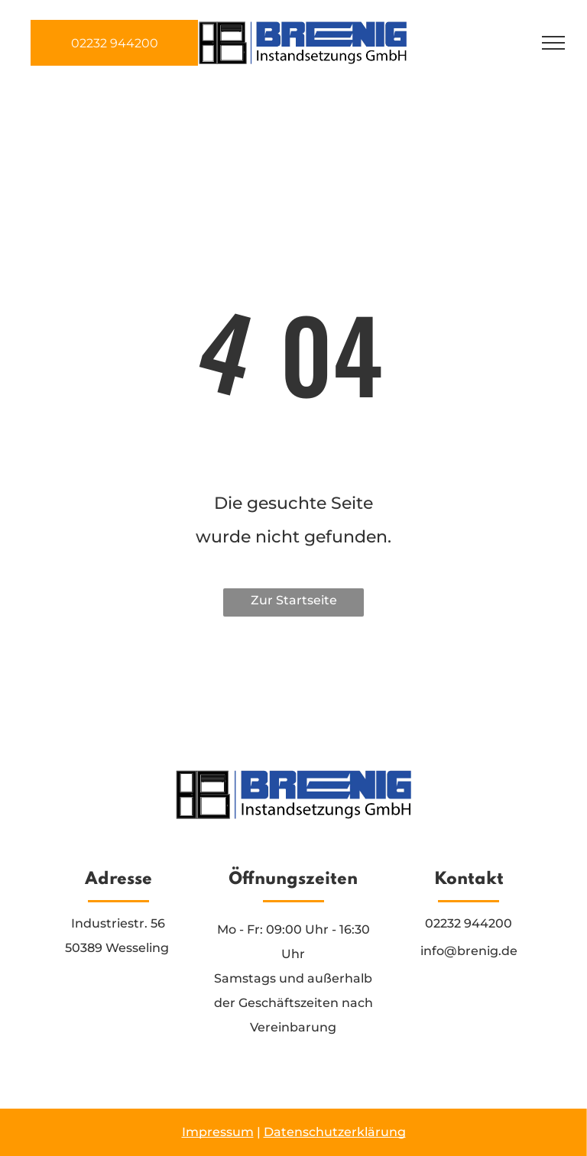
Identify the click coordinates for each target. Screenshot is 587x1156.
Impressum (218, 1132)
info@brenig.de (468, 951)
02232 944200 (468, 923)
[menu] (553, 43)
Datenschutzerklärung (335, 1132)
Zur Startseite (294, 600)
